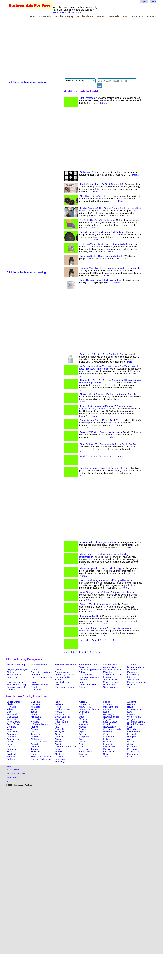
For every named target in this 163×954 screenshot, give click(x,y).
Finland (58, 734)
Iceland (106, 739)
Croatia (10, 741)
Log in (153, 2)
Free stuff (35, 674)
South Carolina (62, 717)
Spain (130, 726)
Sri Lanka (11, 759)
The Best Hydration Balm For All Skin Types (102, 568)
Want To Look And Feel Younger (96, 456)
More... (103, 103)
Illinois (58, 707)
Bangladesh (13, 739)
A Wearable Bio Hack (90, 616)
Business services (112, 669)
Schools (83, 687)
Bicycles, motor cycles (18, 669)
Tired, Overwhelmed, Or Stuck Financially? (101, 184)
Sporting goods (111, 687)
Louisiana (84, 712)
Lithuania (35, 746)
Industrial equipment (89, 677)
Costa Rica (60, 729)
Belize (82, 744)
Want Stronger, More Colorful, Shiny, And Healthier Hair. (108, 592)
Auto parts (132, 664)
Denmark (107, 731)
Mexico (82, 726)
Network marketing (16, 684)
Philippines (36, 739)
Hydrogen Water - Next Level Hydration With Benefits (107, 244)
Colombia (11, 736)
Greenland (108, 736)
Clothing (11, 672)
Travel (130, 687)
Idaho (106, 712)
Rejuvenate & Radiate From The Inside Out (101, 354)
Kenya (10, 729)
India (57, 702)
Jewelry (83, 679)
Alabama (131, 702)
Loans (82, 682)
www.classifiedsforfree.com (67, 12)
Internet (131, 677)
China (106, 734)
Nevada (35, 722)
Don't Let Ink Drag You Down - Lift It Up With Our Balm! (108, 580)
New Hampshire (111, 717)
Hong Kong (12, 731)
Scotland (11, 754)
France (34, 726)
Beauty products (135, 667)
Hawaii (130, 707)
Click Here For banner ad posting (26, 82)
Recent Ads (45, 16)
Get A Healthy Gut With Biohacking (97, 220)
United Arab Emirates (65, 746)
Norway (10, 744)
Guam (58, 724)
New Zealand (109, 726)
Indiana (10, 709)
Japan (82, 731)
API (125, 16)
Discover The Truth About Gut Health (98, 604)
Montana (131, 714)
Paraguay (132, 749)
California (35, 702)
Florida (106, 702)
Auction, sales (110, 664)
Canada (107, 724)
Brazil (34, 731)
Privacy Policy (12, 777)
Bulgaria (59, 739)
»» (100, 652)
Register (143, 2)
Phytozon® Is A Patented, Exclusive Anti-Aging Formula (108, 394)
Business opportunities (90, 669)
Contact (151, 16)
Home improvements (41, 677)
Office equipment (39, 684)
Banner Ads (137, 16)
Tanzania (83, 754)
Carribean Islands (112, 729)
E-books (107, 672)
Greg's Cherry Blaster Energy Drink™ (99, 420)
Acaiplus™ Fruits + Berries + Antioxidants (101, 432)
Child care (132, 669)
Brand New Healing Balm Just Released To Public (105, 468)
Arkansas (35, 707)
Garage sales (86, 674)
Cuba (130, 744)
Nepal (106, 754)
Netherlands (133, 729)
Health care (12, 677)
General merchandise (114, 674)
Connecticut (85, 704)
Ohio (9, 712)
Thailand (35, 751)
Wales (10, 751)
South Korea (85, 751)
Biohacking (85, 172)
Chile (81, 739)
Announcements (39, 664)
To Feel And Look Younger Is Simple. (98, 542)
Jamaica (59, 736)
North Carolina (62, 709)
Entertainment (14, 674)
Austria (34, 736)
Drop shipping (62, 672)
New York (11, 707)
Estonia (107, 741)
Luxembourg (133, 731)
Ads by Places (85, 16)
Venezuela (108, 751)
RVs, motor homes (64, 687)
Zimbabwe (12, 756)
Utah (81, 717)
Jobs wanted (133, 679)
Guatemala (132, 746)
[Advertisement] (34, 48)
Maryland (35, 709)
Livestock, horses (63, 682)
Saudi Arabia (133, 751)
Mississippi (12, 717)
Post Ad (101, 16)
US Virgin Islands (39, 724)
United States (13, 702)
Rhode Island (61, 722)
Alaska (10, 704)
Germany (11, 726)
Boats (34, 669)
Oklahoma (36, 714)
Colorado (107, 704)
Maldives (59, 754)
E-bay (82, 672)
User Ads (114, 16)
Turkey (58, 751)
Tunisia (106, 756)
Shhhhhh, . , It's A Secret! (92, 196)
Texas (34, 712)
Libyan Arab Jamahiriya (60, 760)
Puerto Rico (13, 724)
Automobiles (109, 667)
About (9, 766)
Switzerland (109, 746)
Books (58, 669)
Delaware (35, 704)
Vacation (11, 689)
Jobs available (110, 679)
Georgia (131, 704)
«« (65, 652)
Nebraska (36, 719)
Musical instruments (137, 682)
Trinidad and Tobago (41, 756)
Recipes (131, 684)
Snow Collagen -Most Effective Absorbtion (101, 280)
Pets (57, 684)
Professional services (89, 684)
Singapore (84, 736)
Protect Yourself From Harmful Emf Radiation (102, 232)
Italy (57, 726)
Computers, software (41, 672)
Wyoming (59, 719)
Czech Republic (39, 741)
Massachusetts (110, 707)
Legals (34, 682)
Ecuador (131, 741)
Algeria (130, 739)
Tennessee (60, 714)
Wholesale (36, 689)
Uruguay (35, 754)
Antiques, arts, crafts (65, 664)
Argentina (36, 734)
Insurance (108, 677)
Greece (82, 734)
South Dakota (110, 722)
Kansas (107, 709)
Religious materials (16, 687)
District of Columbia (89, 709)
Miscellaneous (110, 682)
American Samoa (136, 722)
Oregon (131, 719)
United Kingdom (135, 724)
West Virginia (134, 717)
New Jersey (85, 707)
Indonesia (108, 744)
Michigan (59, 704)
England (35, 729)
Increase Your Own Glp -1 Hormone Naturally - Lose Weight (110, 268)
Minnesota (36, 717)
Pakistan (107, 749)
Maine (82, 714)
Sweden (59, 741)
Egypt (58, 744)
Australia (83, 724)
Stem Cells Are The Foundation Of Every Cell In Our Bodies (110, 444)
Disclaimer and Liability (16, 773)
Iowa (129, 712)
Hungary (131, 736)
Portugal (131, 734)
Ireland (82, 741)
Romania (11, 749)
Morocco (11, 746)
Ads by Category (64, 16)
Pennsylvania (134, 709)
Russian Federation (41, 759)
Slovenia (83, 749)
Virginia (107, 719)
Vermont (83, 722)
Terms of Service (13, 770)
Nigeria (82, 756)
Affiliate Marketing (16, 664)
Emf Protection (87, 98)
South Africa (13, 734)
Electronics (132, 672)
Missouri (83, 719)
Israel (82, 746)
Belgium (83, 729)
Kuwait (130, 756)
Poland (34, 744)
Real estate (109, 684)
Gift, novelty (133, 674)
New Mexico (13, 714)
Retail (34, 687)
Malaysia (59, 731)
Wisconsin (12, 719)
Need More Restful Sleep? (93, 640)
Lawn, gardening (15, 682)
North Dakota (13, 722)
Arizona (83, 702)
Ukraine (59, 756)
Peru (57, 749)
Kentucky (59, 712)
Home (32, 16)
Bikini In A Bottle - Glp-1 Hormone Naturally (101, 256)
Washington (109, 714)
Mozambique (133, 754)
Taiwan (34, 749)
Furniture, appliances (65, 674)
